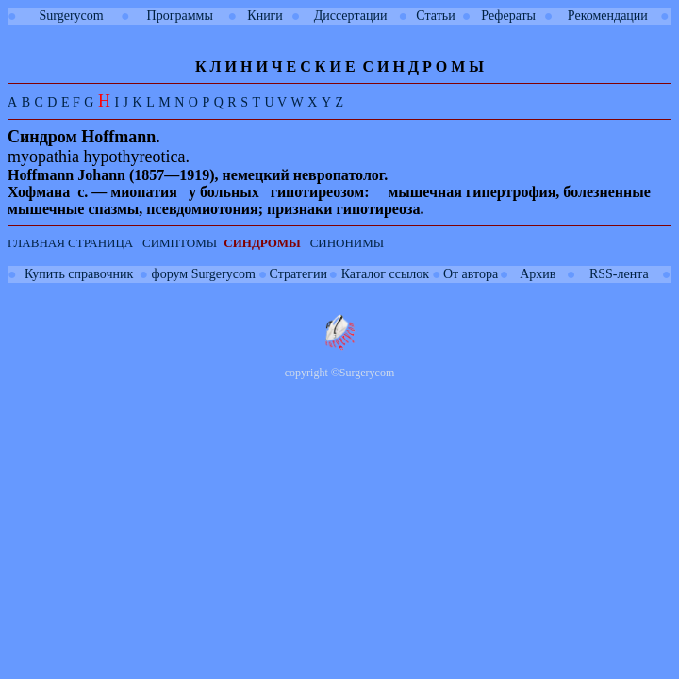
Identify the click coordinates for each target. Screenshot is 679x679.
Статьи (435, 15)
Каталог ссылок (385, 274)
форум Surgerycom (204, 274)
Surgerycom (72, 15)
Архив (537, 274)
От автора (470, 274)
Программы (180, 15)
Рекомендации (608, 15)
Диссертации (351, 15)
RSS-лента (619, 274)
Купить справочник (79, 274)
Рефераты (508, 15)
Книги (265, 15)
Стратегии (298, 274)
